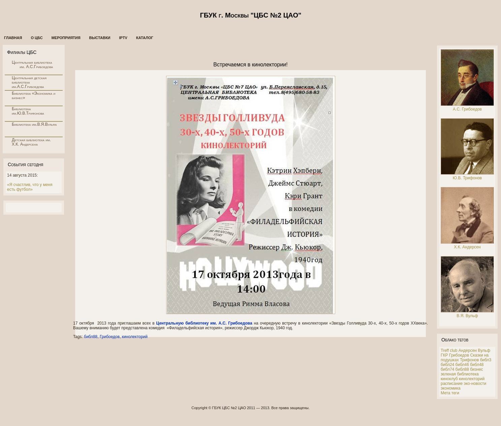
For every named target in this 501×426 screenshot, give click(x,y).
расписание (452, 383)
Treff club (449, 350)
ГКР (444, 355)
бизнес (476, 369)
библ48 (476, 364)
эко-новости (475, 383)
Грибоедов (110, 336)
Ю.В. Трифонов (467, 178)
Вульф (484, 350)
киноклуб (449, 378)
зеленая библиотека (460, 374)
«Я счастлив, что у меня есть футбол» (29, 187)
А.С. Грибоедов (467, 109)
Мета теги (450, 393)
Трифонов (469, 360)
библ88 (90, 336)
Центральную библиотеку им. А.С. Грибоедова (204, 323)
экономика (451, 388)
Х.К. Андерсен (467, 247)
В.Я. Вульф (467, 315)
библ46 (462, 364)
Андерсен (468, 350)
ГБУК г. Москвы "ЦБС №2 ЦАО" (250, 15)
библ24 (447, 364)
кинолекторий (135, 336)
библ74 (447, 369)
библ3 (486, 360)
